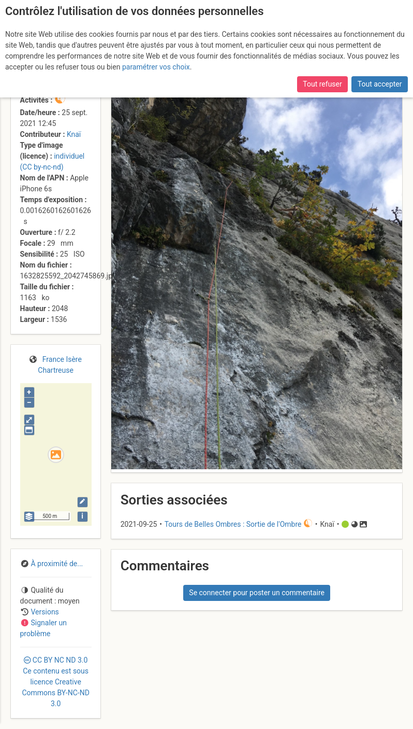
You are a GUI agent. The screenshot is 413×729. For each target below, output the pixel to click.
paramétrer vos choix (156, 67)
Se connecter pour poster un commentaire (257, 592)
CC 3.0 (55, 682)
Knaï (74, 134)
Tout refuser (322, 84)
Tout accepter (380, 84)
